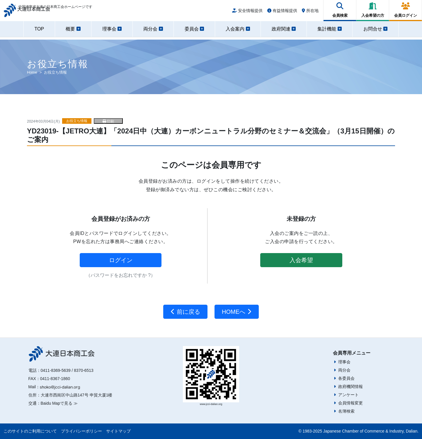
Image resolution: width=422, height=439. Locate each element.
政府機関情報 (350, 386)
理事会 (344, 362)
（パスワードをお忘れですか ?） (120, 275)
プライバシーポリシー (81, 431)
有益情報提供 (282, 12)
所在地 (310, 12)
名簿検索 (346, 411)
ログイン (120, 260)
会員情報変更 (350, 403)
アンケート (348, 394)
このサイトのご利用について (30, 431)
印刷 (108, 121)
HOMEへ (236, 312)
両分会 (344, 370)
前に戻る (185, 312)
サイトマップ (118, 431)
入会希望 (301, 260)
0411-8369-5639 (56, 370)
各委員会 (346, 378)
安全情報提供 (247, 12)
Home (32, 72)
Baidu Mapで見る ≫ (59, 403)
